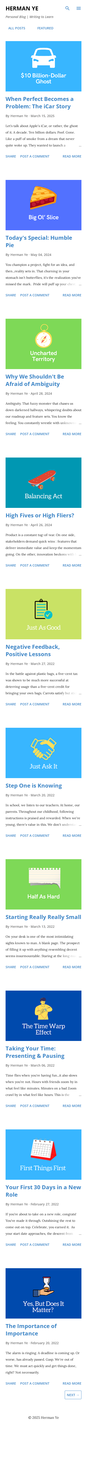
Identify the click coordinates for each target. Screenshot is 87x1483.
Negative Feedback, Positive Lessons (33, 650)
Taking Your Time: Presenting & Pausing (35, 1051)
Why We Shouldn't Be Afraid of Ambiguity (35, 380)
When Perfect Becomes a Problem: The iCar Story (40, 102)
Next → (73, 1395)
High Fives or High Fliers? (40, 515)
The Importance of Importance (31, 1329)
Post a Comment (34, 156)
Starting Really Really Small (43, 917)
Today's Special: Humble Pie (39, 241)
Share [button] (11, 156)
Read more (72, 156)
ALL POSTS (14, 28)
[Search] (67, 8)
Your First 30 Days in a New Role (43, 1190)
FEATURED (43, 28)
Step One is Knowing (34, 785)
